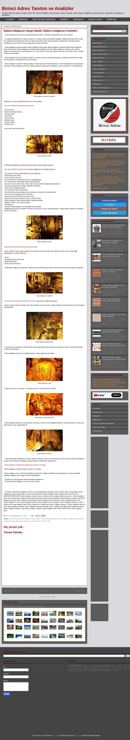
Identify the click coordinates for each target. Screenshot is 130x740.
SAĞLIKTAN (97, 80)
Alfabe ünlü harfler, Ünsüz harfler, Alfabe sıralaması (114, 315)
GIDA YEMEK (97, 62)
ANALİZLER (97, 43)
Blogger (78, 735)
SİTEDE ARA (111, 19)
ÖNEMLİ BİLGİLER (99, 91)
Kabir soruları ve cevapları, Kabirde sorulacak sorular (111, 300)
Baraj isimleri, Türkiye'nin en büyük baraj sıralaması (112, 241)
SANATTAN (97, 76)
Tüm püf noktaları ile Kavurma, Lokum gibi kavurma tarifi (113, 255)
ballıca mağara (14, 519)
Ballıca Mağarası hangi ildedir (47, 519)
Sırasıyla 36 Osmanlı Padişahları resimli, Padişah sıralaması (113, 226)
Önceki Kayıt (80, 591)
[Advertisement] (22, 715)
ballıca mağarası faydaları (27, 519)
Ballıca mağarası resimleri (27, 521)
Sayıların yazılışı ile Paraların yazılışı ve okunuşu (112, 271)
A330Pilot (55, 735)
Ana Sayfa (10, 19)
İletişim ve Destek (95, 19)
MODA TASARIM (99, 69)
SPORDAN (96, 84)
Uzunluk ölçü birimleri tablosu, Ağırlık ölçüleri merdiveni (112, 331)
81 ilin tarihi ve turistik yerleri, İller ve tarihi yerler (24, 607)
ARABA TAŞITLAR (99, 47)
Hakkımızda (23, 19)
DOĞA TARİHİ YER (43, 521)
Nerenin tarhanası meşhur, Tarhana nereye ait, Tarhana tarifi (113, 358)
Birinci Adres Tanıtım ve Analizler (38, 8)
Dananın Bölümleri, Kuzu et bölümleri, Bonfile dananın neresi (113, 345)
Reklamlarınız (78, 19)
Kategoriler (64, 19)
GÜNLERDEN (98, 65)
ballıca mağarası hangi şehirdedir (68, 519)
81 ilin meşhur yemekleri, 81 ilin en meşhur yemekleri (113, 286)
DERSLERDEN (98, 50)
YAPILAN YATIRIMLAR (101, 88)
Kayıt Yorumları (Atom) (47, 596)
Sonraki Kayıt (9, 591)
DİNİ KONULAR (98, 58)
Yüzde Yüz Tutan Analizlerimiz (43, 19)
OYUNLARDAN (98, 73)
